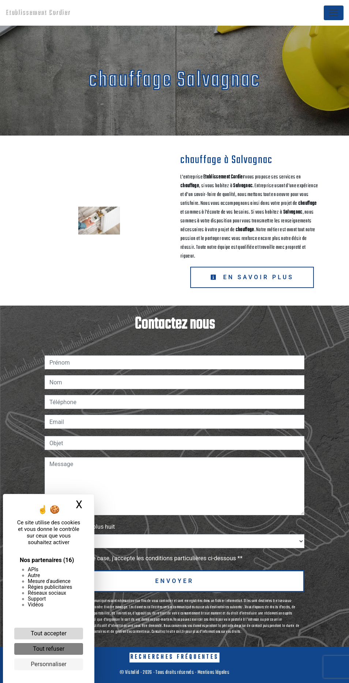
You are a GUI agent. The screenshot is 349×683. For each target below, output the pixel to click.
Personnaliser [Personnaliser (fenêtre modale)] (49, 664)
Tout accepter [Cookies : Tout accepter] (49, 633)
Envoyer (174, 580)
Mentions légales (213, 672)
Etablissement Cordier (37, 12)
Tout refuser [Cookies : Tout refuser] (48, 648)
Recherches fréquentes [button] (174, 657)
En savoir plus (252, 277)
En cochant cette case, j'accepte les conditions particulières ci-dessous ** (147, 558)
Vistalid (132, 672)
